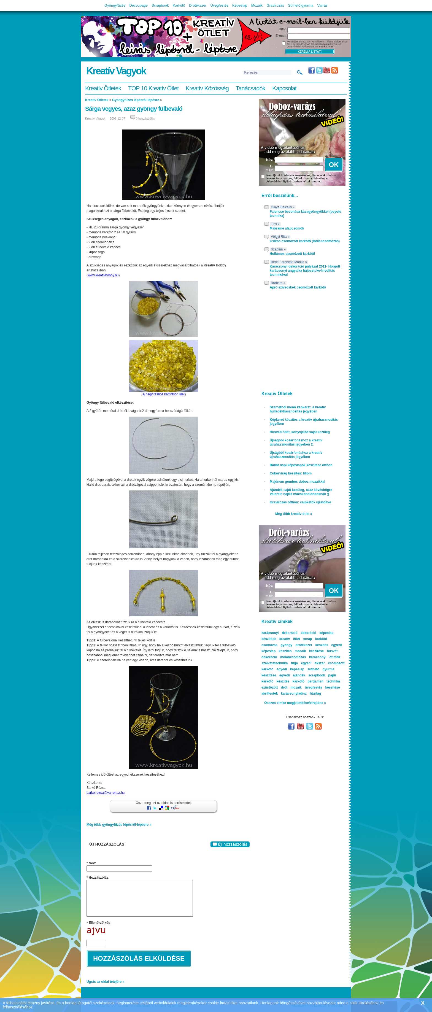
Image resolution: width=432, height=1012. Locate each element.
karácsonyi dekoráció (279, 633)
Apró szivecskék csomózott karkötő (298, 287)
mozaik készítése (309, 651)
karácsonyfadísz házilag (301, 693)
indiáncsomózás (293, 657)
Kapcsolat (284, 88)
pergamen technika (323, 681)
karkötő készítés (275, 681)
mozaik (296, 687)
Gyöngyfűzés (114, 5)
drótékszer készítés (311, 645)
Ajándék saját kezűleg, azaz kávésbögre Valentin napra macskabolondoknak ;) (301, 492)
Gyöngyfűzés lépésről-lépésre (135, 100)
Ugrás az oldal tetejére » (105, 982)
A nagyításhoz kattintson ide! (164, 394)
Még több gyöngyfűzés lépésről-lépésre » (119, 825)
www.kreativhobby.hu (103, 275)
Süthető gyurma (300, 5)
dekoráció (308, 633)
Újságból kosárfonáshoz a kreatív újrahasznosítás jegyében (296, 455)
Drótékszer (197, 5)
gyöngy (286, 645)
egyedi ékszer (313, 663)
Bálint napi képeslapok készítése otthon (301, 465)
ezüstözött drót (274, 687)
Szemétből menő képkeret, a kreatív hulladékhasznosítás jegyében (298, 409)
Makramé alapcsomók (287, 228)
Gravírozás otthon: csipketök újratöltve (300, 502)
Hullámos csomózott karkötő (292, 254)
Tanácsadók (250, 88)
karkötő (298, 681)
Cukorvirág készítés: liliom (291, 473)
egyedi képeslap (290, 669)
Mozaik (257, 5)
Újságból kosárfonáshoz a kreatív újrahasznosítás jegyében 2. (296, 442)
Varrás (322, 5)
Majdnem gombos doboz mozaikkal (297, 482)
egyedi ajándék (292, 675)
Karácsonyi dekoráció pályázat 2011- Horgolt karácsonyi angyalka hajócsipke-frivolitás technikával (305, 271)
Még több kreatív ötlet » (293, 514)
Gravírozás (275, 5)
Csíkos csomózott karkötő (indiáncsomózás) (305, 241)
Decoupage (138, 5)
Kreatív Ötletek (103, 88)
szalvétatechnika (274, 663)
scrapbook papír (322, 675)
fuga (294, 663)
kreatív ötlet (289, 639)
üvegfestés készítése (322, 687)
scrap (307, 639)
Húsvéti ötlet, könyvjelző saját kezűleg (300, 432)
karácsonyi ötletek (324, 657)
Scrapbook (160, 5)
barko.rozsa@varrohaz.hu (106, 793)
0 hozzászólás (145, 118)
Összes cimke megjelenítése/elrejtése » (295, 703)
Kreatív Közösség (207, 88)
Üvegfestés (219, 5)
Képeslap (239, 5)
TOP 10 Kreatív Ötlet (153, 88)
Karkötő (179, 5)
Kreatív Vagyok (116, 71)
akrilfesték (269, 693)
